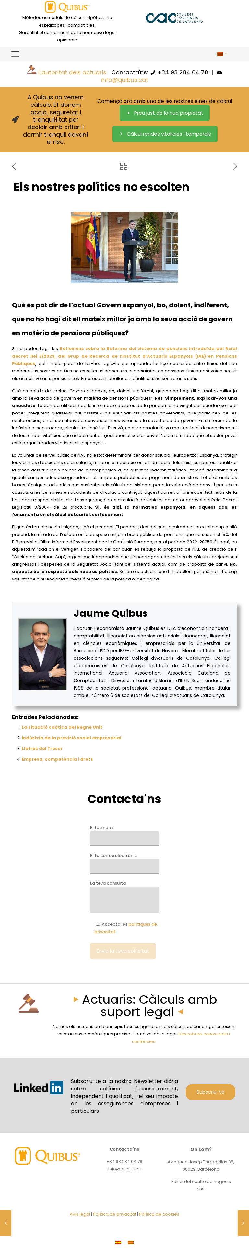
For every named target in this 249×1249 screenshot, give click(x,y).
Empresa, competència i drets (57, 759)
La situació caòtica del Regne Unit (62, 727)
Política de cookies (159, 1214)
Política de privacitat (114, 1214)
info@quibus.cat (124, 80)
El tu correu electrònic (124, 863)
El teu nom (124, 835)
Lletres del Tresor (42, 749)
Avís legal (80, 1214)
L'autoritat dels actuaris (72, 72)
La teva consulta (124, 896)
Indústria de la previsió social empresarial (71, 738)
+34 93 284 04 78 (182, 72)
